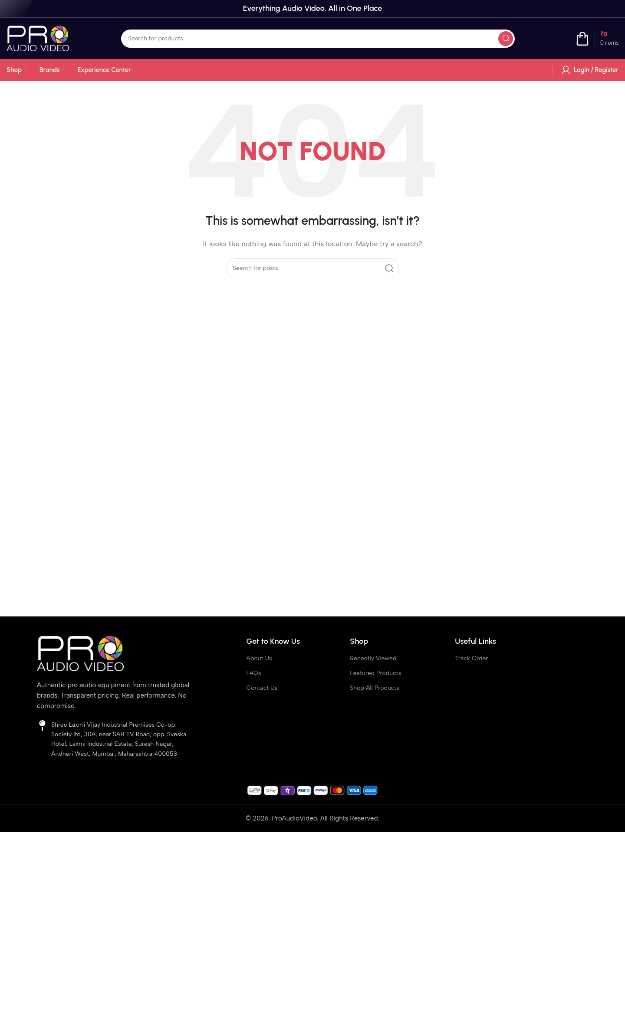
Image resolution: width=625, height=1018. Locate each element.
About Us (259, 658)
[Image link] (80, 653)
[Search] (318, 39)
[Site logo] (38, 38)
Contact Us (262, 688)
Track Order (471, 658)
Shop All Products (374, 688)
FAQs (254, 673)
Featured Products (375, 673)
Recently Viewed (373, 658)
